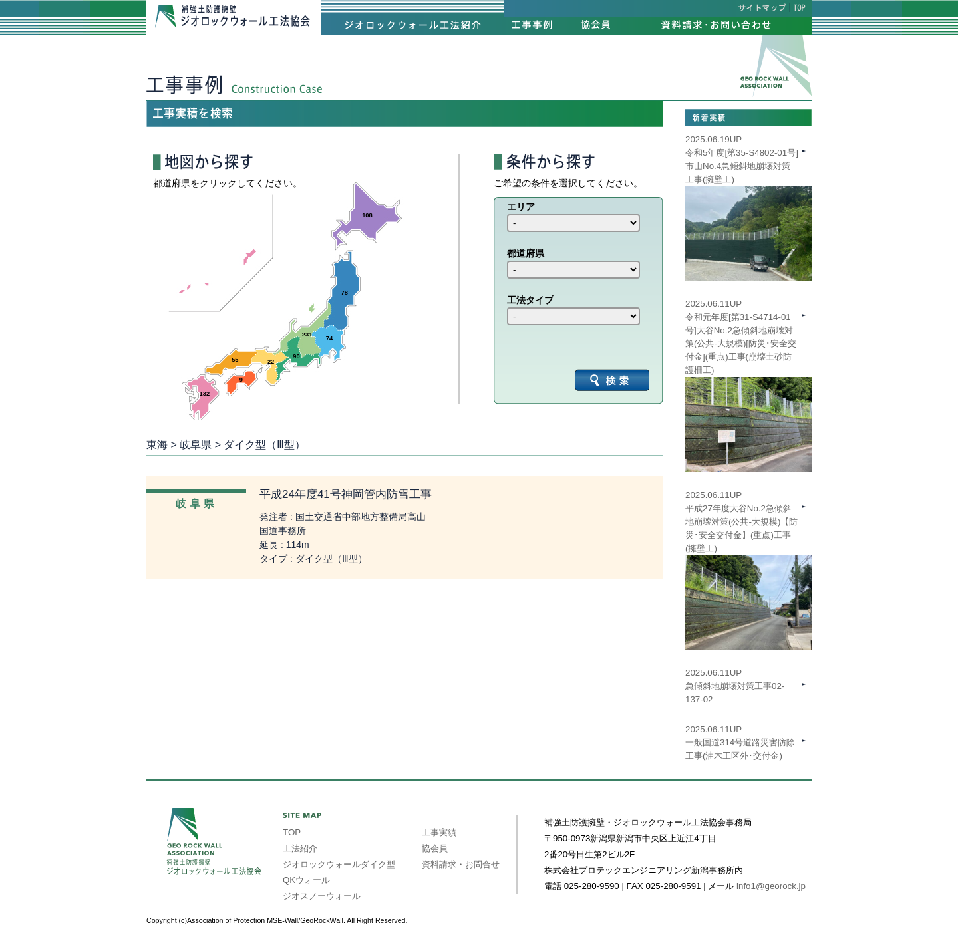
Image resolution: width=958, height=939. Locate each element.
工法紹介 (300, 848)
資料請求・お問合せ (461, 864)
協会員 (435, 848)
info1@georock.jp (771, 886)
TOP (292, 832)
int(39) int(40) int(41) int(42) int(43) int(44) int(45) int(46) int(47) (573, 223)
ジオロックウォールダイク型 (339, 864)
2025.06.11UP (748, 548)
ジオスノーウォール (322, 896)
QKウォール (306, 880)
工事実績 (439, 832)
